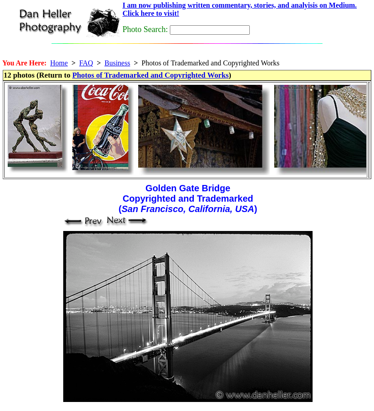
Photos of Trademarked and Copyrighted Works (150, 75)
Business (117, 63)
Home (59, 63)
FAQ (86, 63)
